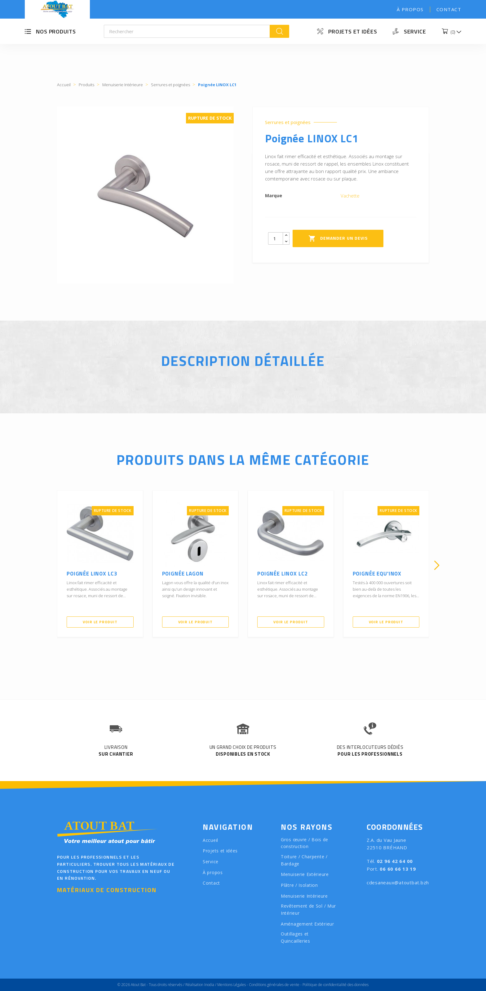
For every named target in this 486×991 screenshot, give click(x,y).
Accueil (210, 840)
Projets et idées (352, 31)
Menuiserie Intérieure (304, 896)
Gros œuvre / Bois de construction (304, 843)
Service (415, 31)
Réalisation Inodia (199, 984)
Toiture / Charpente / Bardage (304, 860)
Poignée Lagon (183, 574)
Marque (273, 195)
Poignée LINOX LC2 (282, 574)
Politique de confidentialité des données (336, 984)
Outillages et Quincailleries (295, 937)
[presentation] (49, 565)
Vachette (350, 196)
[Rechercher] (187, 31)
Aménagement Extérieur (307, 924)
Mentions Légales (231, 984)
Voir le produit (100, 622)
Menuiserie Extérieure (305, 874)
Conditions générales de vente (274, 984)
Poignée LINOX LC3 (92, 574)
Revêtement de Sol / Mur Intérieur (308, 909)
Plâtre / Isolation (299, 885)
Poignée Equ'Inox (377, 574)
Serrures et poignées (288, 122)
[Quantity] (275, 238)
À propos (410, 9)
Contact (449, 9)
